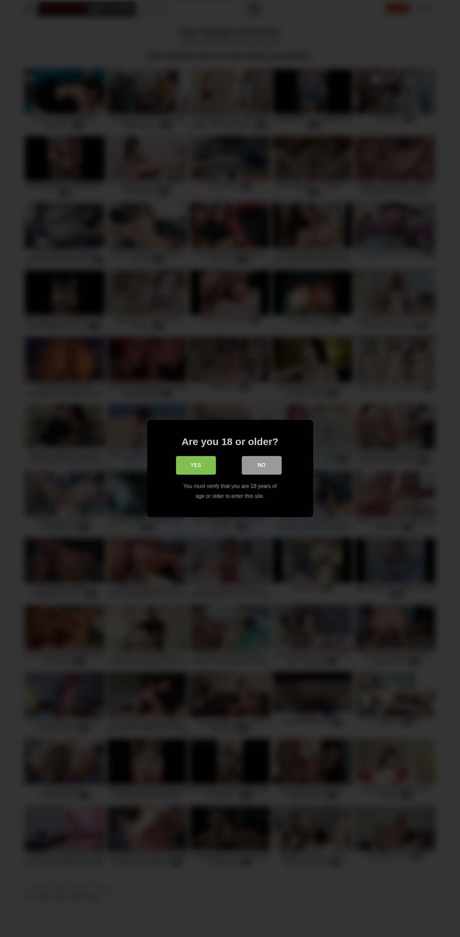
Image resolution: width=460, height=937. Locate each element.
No (262, 465)
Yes (195, 465)
